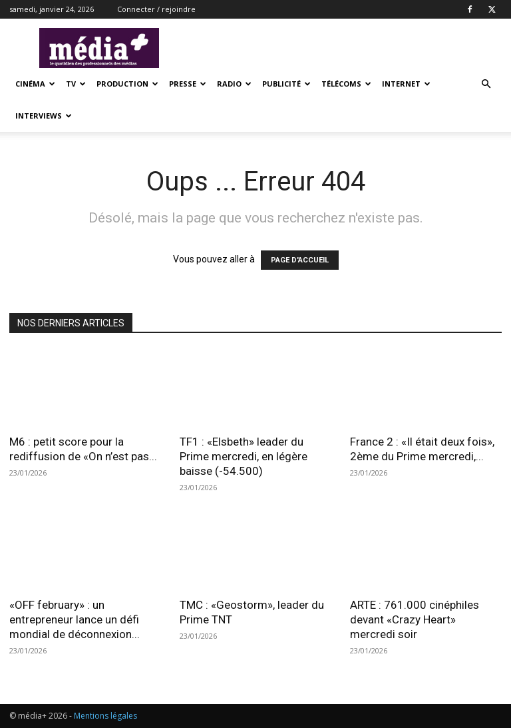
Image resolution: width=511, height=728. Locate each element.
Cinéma (35, 84)
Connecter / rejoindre (156, 9)
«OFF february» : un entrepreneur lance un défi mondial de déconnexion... (74, 619)
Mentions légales (105, 715)
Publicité (286, 84)
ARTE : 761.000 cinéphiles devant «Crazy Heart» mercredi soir (414, 619)
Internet (406, 84)
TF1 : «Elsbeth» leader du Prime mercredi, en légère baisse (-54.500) (243, 456)
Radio (234, 84)
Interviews (43, 116)
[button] (486, 84)
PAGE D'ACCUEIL (300, 260)
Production (127, 84)
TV (76, 84)
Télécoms (346, 84)
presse (187, 84)
